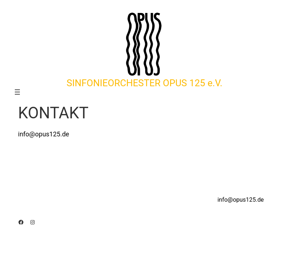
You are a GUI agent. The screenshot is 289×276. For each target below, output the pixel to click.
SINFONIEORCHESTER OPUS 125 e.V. (144, 83)
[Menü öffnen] (17, 92)
